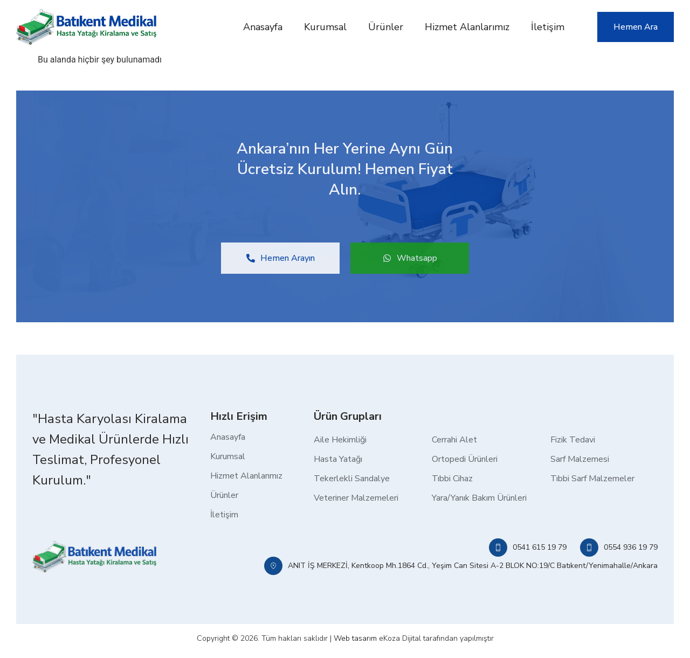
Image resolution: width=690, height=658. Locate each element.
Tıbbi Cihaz (452, 478)
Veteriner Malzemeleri (356, 498)
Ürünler (385, 26)
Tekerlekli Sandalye (352, 478)
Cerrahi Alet (454, 440)
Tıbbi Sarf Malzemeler (592, 478)
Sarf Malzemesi (579, 459)
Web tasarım (355, 638)
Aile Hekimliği (340, 440)
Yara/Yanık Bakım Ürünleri (479, 498)
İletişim (547, 26)
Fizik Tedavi (572, 440)
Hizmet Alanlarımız (467, 26)
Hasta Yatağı (338, 459)
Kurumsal (325, 26)
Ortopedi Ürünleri (465, 459)
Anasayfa (262, 26)
